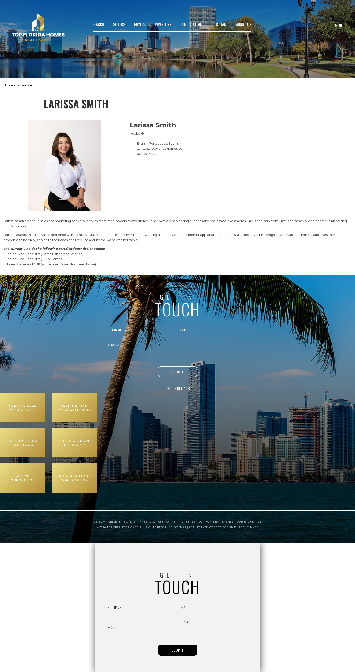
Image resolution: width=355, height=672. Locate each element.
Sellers (119, 24)
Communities (209, 521)
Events (227, 521)
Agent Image (248, 527)
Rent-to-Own (192, 24)
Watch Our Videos (23, 478)
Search (98, 24)
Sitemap (180, 527)
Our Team (219, 24)
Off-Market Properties (176, 521)
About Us (243, 24)
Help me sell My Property (22, 407)
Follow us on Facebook (23, 443)
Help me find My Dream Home (74, 407)
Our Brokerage (249, 521)
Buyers (140, 24)
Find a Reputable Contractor (74, 478)
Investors (163, 24)
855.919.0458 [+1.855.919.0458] (178, 388)
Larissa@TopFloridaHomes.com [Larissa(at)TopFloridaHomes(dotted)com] (161, 148)
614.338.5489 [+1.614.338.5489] (146, 154)
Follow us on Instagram (74, 443)
